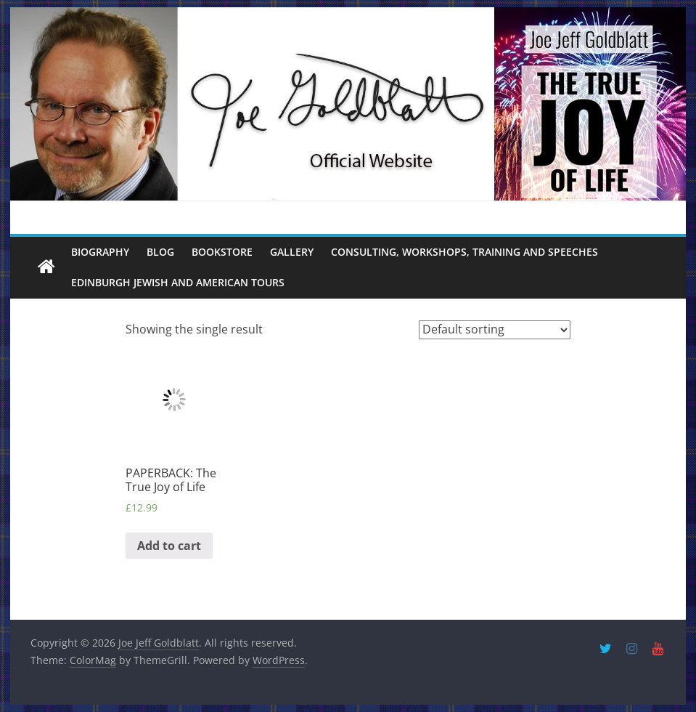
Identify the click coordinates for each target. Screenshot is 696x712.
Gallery (292, 252)
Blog (160, 252)
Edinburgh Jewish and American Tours (177, 282)
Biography (100, 252)
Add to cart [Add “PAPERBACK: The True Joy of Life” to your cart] (169, 546)
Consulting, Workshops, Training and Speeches (464, 252)
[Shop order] (494, 329)
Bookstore (222, 252)
